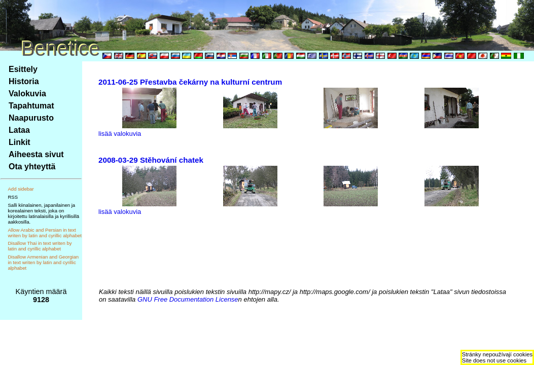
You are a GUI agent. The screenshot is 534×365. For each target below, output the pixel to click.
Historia (24, 81)
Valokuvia (27, 93)
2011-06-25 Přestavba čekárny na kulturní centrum (190, 82)
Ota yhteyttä (32, 166)
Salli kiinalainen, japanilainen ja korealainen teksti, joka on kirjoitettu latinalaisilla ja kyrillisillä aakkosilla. (43, 213)
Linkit (19, 142)
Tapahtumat (31, 105)
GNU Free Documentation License (187, 299)
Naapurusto (31, 118)
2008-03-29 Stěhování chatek (150, 160)
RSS (13, 197)
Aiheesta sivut (36, 154)
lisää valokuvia (119, 133)
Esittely (23, 69)
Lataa (19, 130)
